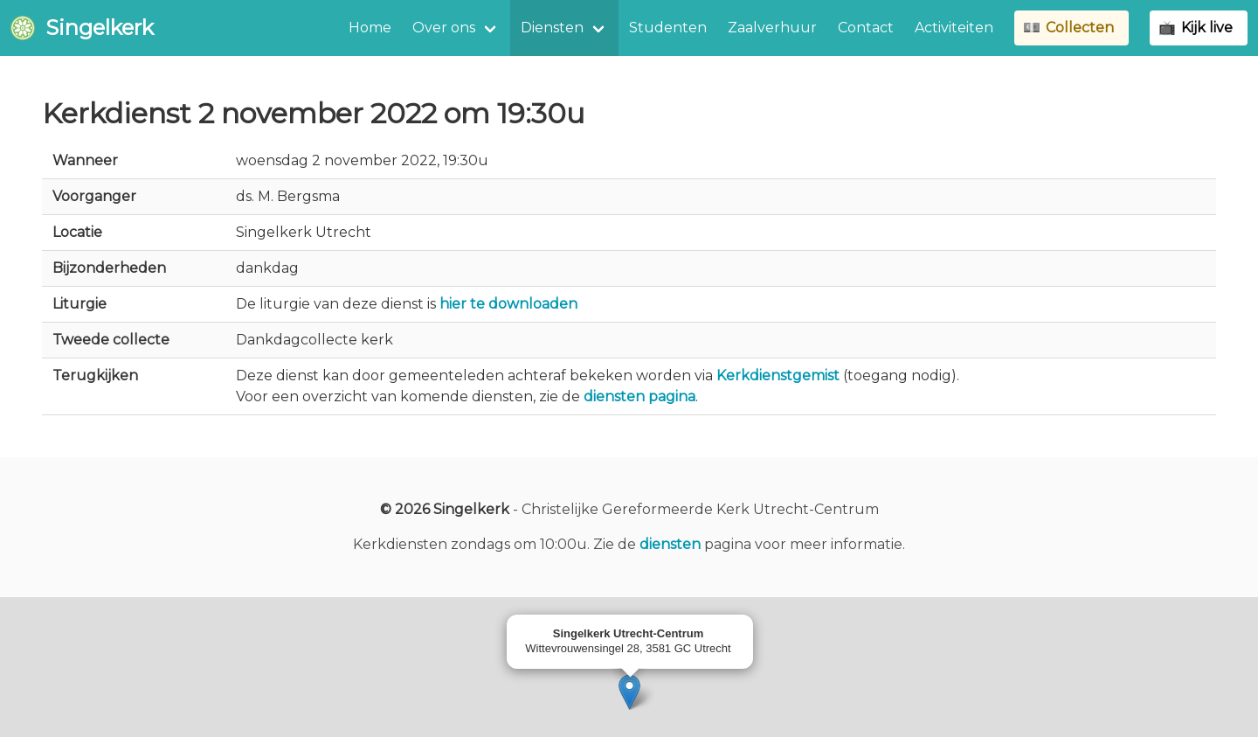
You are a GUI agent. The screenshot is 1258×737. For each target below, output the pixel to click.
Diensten (552, 27)
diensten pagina (639, 396)
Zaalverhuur (772, 27)
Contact (866, 27)
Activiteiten (954, 27)
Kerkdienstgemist (778, 375)
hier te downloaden (508, 303)
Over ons (443, 27)
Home (370, 27)
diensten (670, 544)
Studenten (668, 27)
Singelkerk (82, 27)
